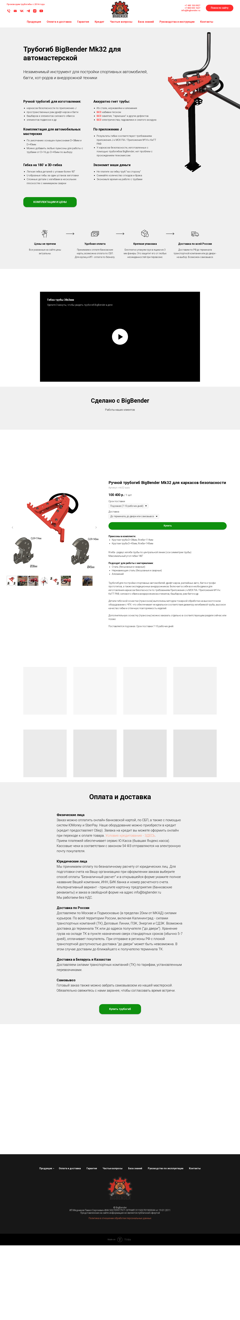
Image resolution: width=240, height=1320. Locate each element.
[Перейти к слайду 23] (136, 489)
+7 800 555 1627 (192, 8)
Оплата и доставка (59, 21)
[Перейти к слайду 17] (118, 489)
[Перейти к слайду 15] (112, 489)
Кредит (99, 21)
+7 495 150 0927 (192, 5)
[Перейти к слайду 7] (88, 489)
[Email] (15, 12)
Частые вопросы (121, 21)
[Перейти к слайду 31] (160, 489)
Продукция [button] (34, 21)
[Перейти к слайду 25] (142, 489)
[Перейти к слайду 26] (145, 489)
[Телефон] (9, 12)
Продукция (45, 1243)
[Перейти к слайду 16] (115, 489)
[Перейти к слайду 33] (166, 489)
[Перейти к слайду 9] (94, 489)
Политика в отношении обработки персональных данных (120, 1293)
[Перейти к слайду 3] (76, 489)
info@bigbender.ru (190, 10)
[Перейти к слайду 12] (103, 489)
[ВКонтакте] (22, 12)
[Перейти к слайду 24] (139, 489)
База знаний (146, 21)
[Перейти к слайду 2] (73, 489)
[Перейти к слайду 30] (157, 489)
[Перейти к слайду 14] (109, 489)
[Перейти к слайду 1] (70, 489)
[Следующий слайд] (231, 456)
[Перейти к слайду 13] (106, 489)
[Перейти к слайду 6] (85, 489)
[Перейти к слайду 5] (82, 489)
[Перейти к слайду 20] (127, 489)
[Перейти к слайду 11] (100, 489)
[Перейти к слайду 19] (124, 489)
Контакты (206, 21)
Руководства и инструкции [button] (177, 21)
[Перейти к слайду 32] (163, 489)
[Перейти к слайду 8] (91, 489)
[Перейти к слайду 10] (97, 489)
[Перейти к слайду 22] (133, 489)
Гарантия (83, 21)
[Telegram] (28, 12)
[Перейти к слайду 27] (148, 489)
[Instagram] (35, 12)
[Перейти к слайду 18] (121, 489)
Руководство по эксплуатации (165, 1243)
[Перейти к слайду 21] (130, 489)
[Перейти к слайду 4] (79, 489)
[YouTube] (41, 12)
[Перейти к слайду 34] (169, 489)
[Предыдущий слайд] (8, 456)
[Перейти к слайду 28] (151, 489)
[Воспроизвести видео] (120, 337)
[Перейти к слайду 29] (154, 489)
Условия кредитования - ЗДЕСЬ (130, 910)
